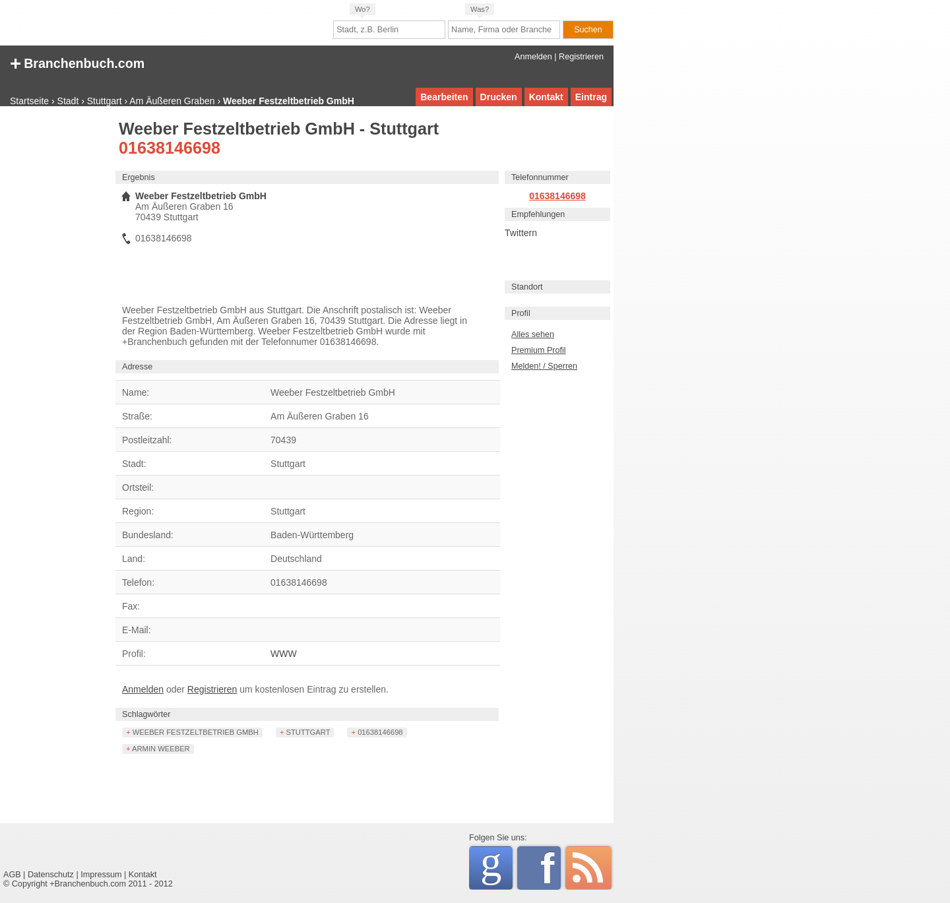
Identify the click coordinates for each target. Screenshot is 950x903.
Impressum (100, 874)
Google (496, 865)
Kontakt (546, 97)
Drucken (498, 97)
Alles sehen (532, 334)
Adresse (137, 366)
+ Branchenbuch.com (77, 62)
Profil (520, 313)
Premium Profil (538, 350)
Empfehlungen (538, 214)
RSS (588, 868)
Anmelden (533, 56)
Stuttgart (104, 101)
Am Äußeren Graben (171, 101)
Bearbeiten (444, 97)
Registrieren (581, 56)
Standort (527, 287)
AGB (12, 874)
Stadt (68, 101)
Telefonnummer (540, 177)
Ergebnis (138, 177)
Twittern (521, 233)
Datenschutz (51, 874)
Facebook (550, 868)
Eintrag (591, 97)
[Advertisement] (56, 320)
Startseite (29, 101)
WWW (283, 653)
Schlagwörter (146, 714)
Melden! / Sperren (544, 366)
